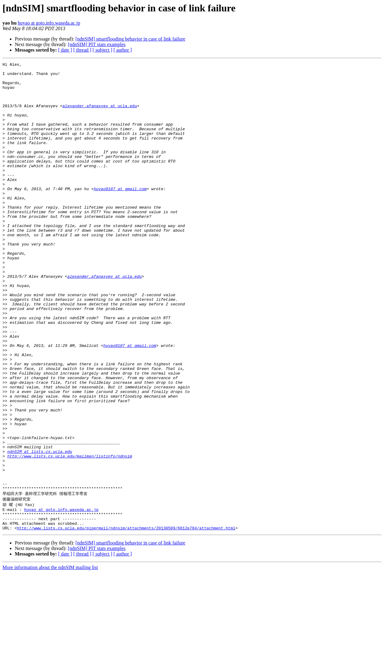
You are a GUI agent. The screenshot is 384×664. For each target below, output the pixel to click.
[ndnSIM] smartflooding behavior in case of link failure (130, 38)
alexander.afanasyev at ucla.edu (99, 115)
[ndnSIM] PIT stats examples (97, 44)
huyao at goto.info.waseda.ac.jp (49, 23)
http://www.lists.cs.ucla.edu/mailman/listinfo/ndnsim (69, 535)
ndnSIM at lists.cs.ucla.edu (39, 529)
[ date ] (65, 50)
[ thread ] (82, 50)
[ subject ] (102, 50)
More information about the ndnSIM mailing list (50, 658)
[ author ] (123, 50)
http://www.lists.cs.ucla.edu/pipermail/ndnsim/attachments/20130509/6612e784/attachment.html (126, 619)
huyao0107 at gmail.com (120, 214)
